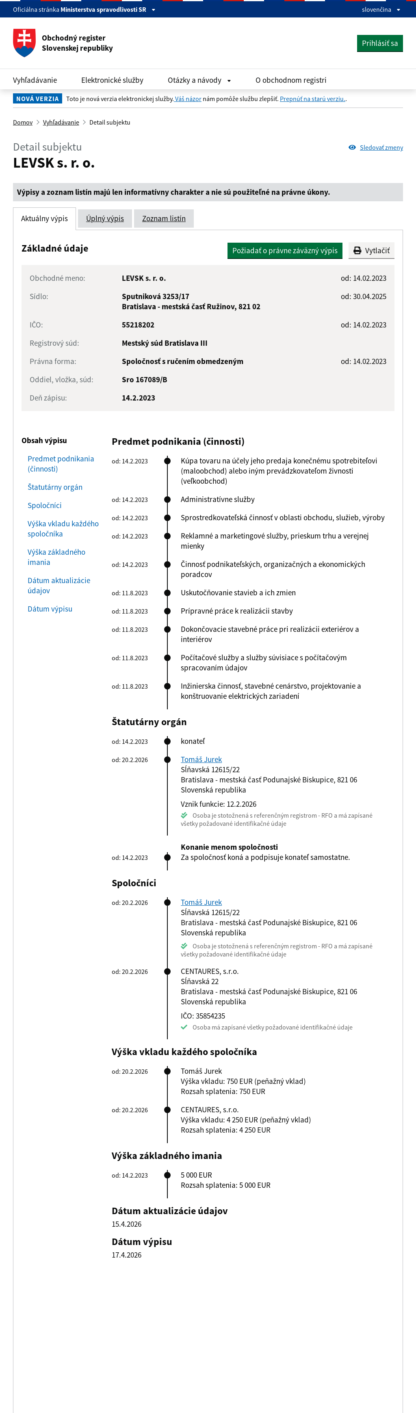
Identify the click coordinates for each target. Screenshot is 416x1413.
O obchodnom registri (291, 80)
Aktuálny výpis (44, 218)
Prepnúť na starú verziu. (312, 99)
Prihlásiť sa (380, 43)
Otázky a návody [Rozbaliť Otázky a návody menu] (199, 80)
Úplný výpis (105, 218)
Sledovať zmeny (376, 147)
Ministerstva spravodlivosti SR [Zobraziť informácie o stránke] (108, 9)
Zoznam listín (164, 218)
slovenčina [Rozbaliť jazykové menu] (381, 9)
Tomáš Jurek (201, 759)
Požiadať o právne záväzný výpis (285, 250)
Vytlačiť (371, 250)
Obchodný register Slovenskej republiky (63, 43)
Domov (22, 122)
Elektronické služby (112, 80)
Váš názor (188, 99)
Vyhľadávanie (35, 80)
